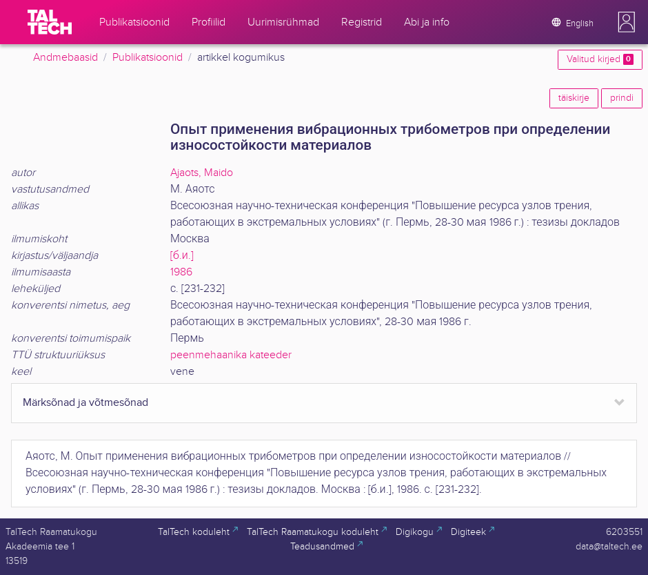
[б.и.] (182, 255)
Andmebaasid (65, 57)
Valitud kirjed (600, 59)
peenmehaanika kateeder (231, 355)
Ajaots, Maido (201, 172)
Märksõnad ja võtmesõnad (85, 402)
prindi (622, 98)
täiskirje (573, 98)
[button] (626, 22)
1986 (181, 272)
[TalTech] (50, 22)
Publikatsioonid (147, 57)
